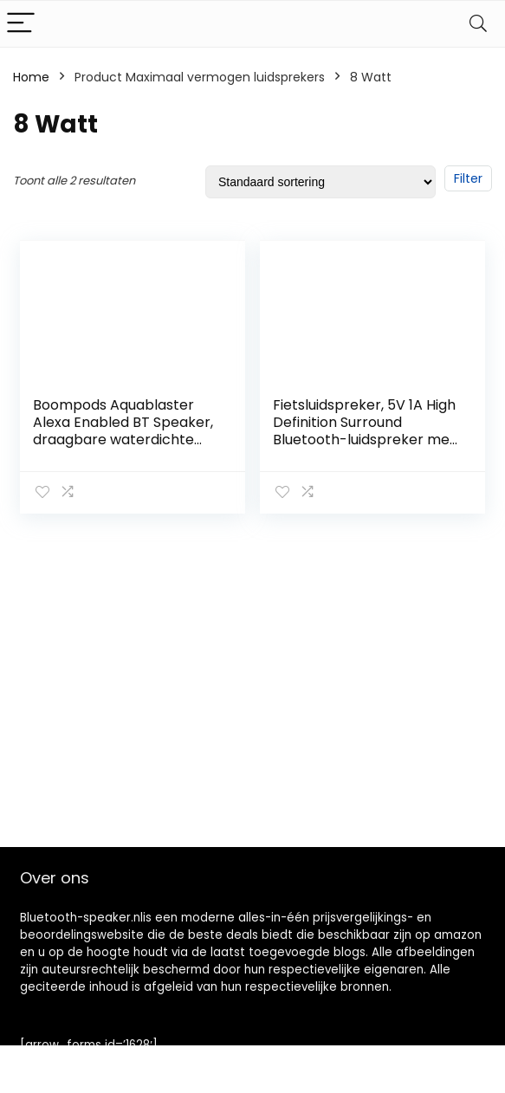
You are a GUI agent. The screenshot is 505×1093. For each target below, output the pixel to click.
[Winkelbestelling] (320, 181)
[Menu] (21, 24)
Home (31, 77)
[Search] (478, 24)
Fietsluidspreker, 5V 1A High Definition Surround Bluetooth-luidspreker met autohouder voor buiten (364, 431)
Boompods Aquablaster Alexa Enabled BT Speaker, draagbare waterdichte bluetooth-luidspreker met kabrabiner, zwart (125, 439)
